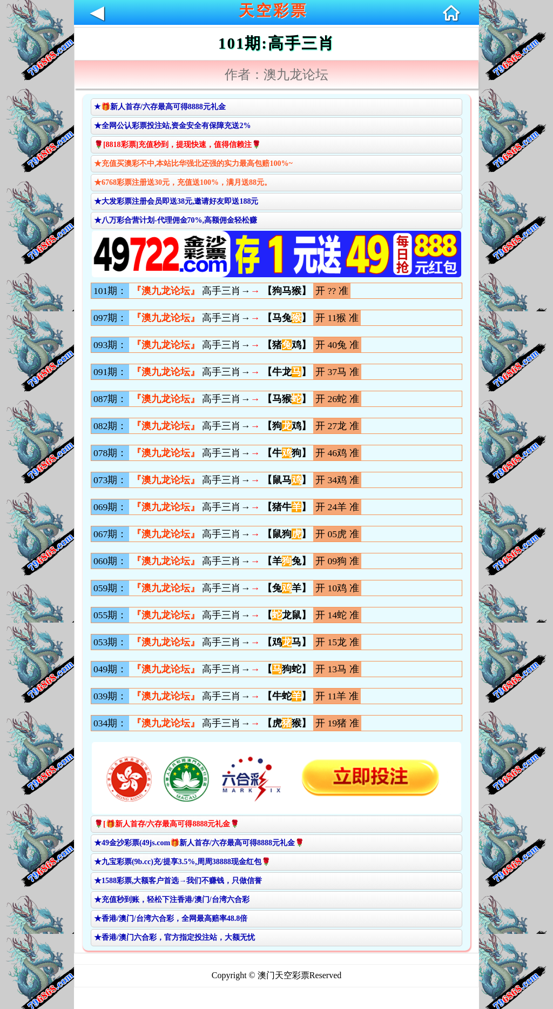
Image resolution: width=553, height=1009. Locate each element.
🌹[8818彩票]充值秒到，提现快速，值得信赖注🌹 (177, 145)
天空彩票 (273, 10)
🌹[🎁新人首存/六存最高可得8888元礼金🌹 (167, 824)
